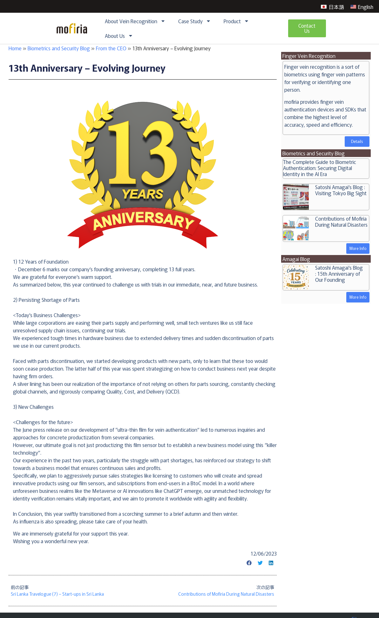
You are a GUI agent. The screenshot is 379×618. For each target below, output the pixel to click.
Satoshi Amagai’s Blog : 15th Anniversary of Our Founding (339, 273)
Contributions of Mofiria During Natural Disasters (341, 221)
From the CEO (111, 48)
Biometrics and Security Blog (59, 48)
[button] (249, 563)
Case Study (194, 21)
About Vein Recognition (135, 21)
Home (15, 48)
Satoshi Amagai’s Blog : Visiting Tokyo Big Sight (341, 190)
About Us (119, 35)
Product (236, 21)
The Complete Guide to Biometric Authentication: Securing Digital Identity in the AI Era (319, 168)
